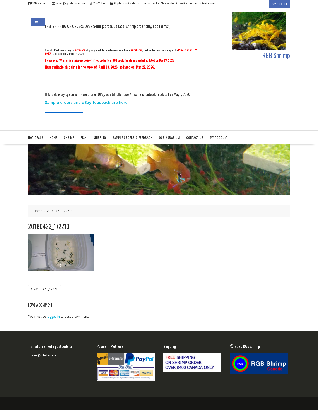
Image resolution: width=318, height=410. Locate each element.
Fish (84, 137)
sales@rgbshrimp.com (46, 355)
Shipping (99, 137)
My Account (279, 4)
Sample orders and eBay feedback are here (86, 102)
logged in (53, 316)
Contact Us (194, 137)
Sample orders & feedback (132, 137)
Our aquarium (169, 137)
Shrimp (69, 137)
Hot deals (35, 137)
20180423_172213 (46, 289)
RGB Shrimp (276, 54)
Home (53, 137)
